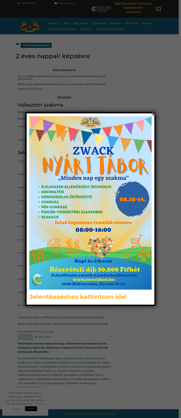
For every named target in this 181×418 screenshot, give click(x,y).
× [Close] (154, 113)
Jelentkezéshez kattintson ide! (78, 296)
